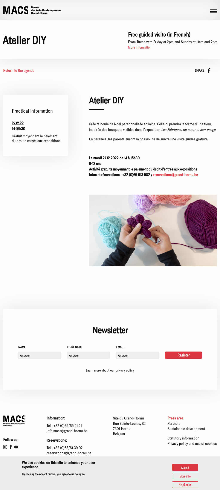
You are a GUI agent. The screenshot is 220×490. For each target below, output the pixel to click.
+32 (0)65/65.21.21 (67, 425)
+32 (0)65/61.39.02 (68, 447)
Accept (185, 467)
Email (120, 347)
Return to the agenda (18, 70)
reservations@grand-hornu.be (175, 174)
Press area (175, 418)
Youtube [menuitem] (16, 447)
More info (185, 476)
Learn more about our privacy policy (110, 370)
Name (22, 347)
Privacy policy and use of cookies (192, 443)
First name (74, 347)
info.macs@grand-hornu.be (67, 430)
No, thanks (185, 484)
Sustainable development (186, 428)
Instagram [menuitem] (5, 447)
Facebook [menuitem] (11, 447)
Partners (174, 423)
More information (139, 47)
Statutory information (183, 438)
